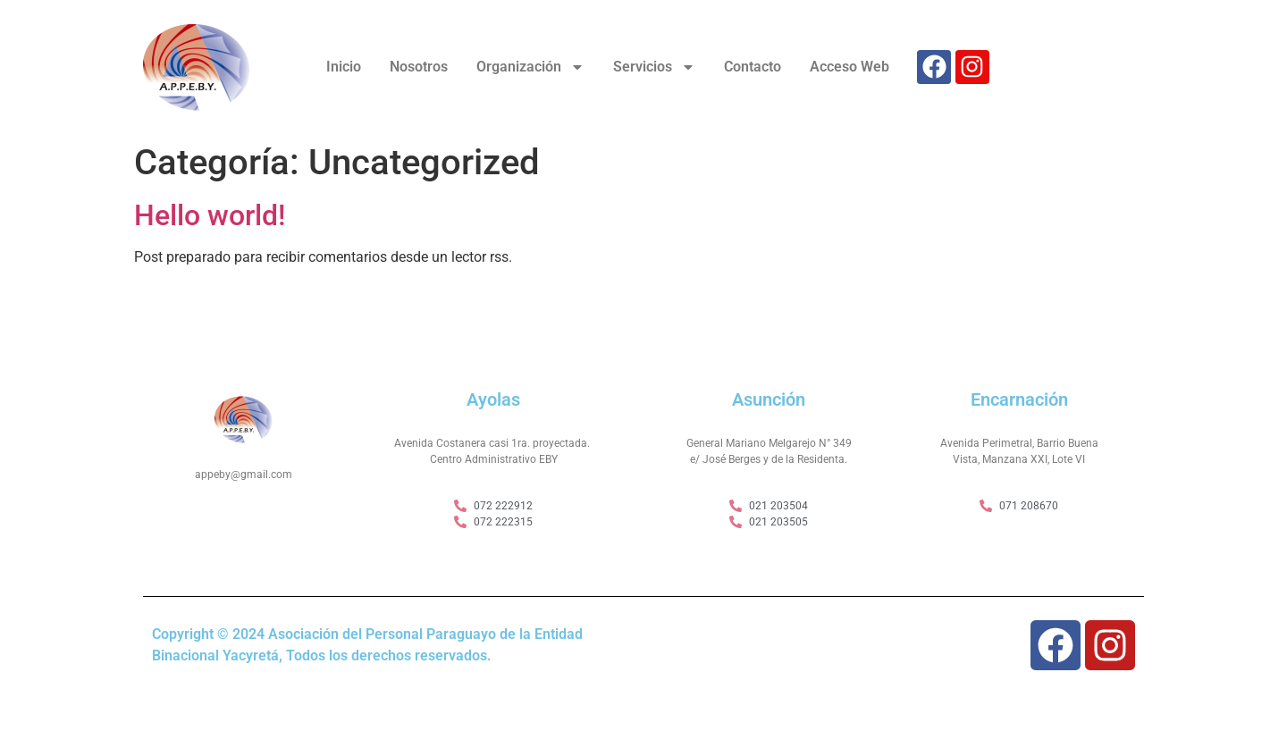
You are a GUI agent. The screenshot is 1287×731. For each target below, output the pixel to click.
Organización (530, 67)
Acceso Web (849, 66)
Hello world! (209, 215)
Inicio (343, 66)
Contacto (752, 66)
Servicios (654, 67)
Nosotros (419, 66)
